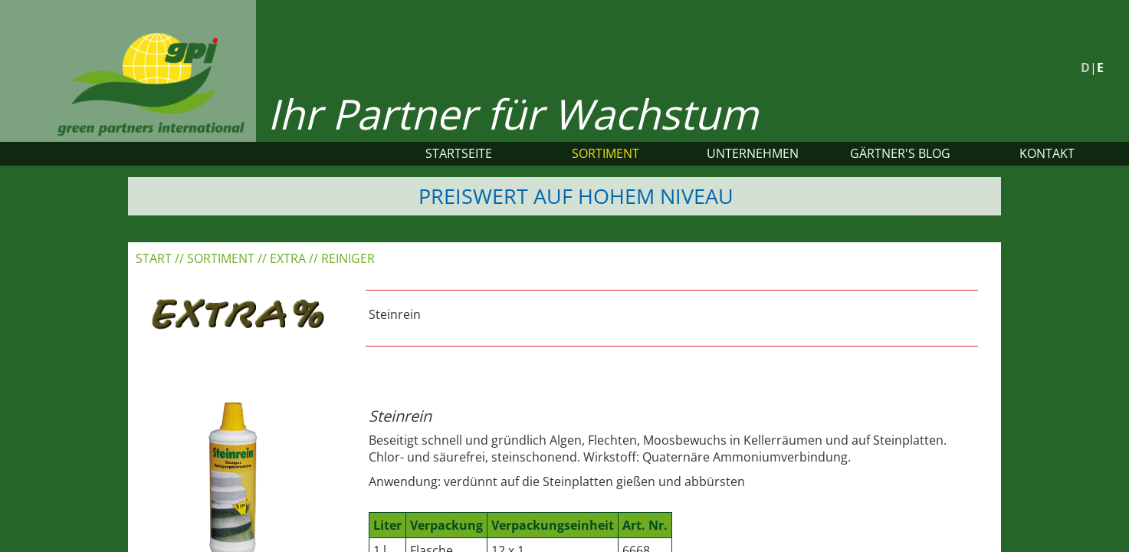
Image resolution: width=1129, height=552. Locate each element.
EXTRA (288, 258)
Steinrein (395, 314)
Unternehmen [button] (753, 153)
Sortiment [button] (605, 153)
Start (154, 258)
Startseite (458, 153)
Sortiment (220, 258)
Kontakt (1047, 153)
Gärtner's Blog (900, 153)
